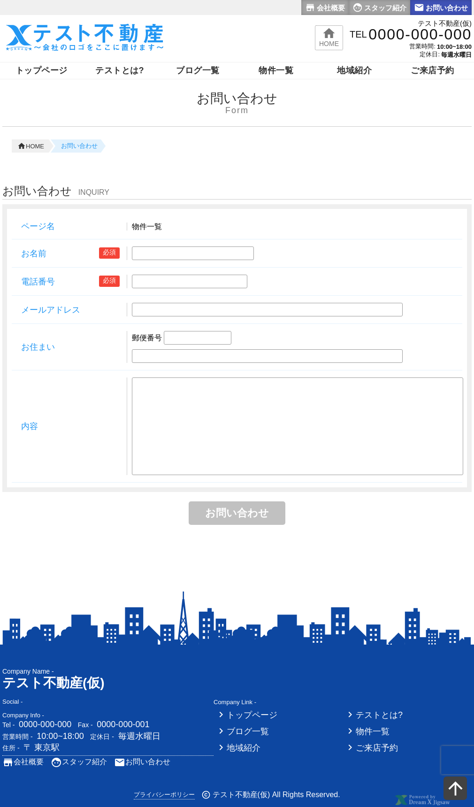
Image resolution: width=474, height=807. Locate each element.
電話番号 (38, 281)
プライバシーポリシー (164, 794)
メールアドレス (50, 310)
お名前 (33, 253)
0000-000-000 (45, 724)
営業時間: (422, 46)
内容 (29, 426)
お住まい (38, 347)
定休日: (430, 54)
